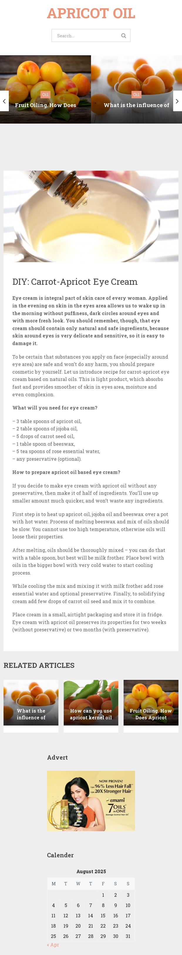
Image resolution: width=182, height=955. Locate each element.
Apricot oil (91, 13)
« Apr (53, 922)
